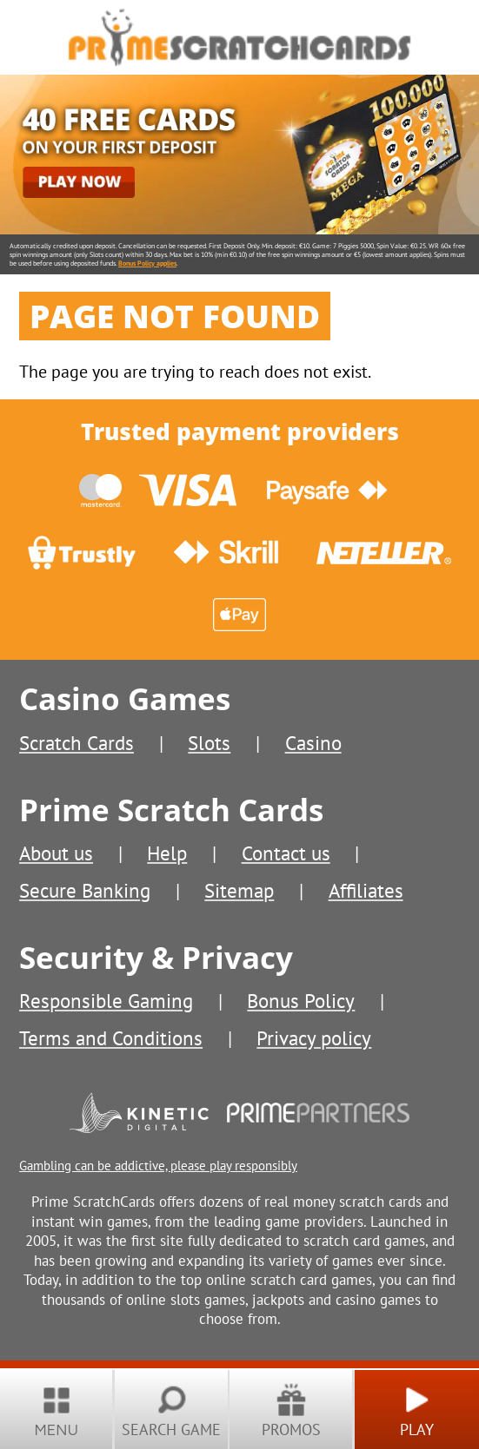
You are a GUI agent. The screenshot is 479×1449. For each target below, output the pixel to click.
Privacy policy (313, 1037)
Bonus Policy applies (147, 263)
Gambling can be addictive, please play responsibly (158, 1165)
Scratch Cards (76, 742)
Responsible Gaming (106, 1000)
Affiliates (366, 890)
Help (167, 853)
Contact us (286, 853)
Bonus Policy (301, 1000)
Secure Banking (84, 890)
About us (56, 853)
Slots (209, 742)
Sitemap (239, 890)
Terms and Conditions (111, 1037)
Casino (313, 742)
